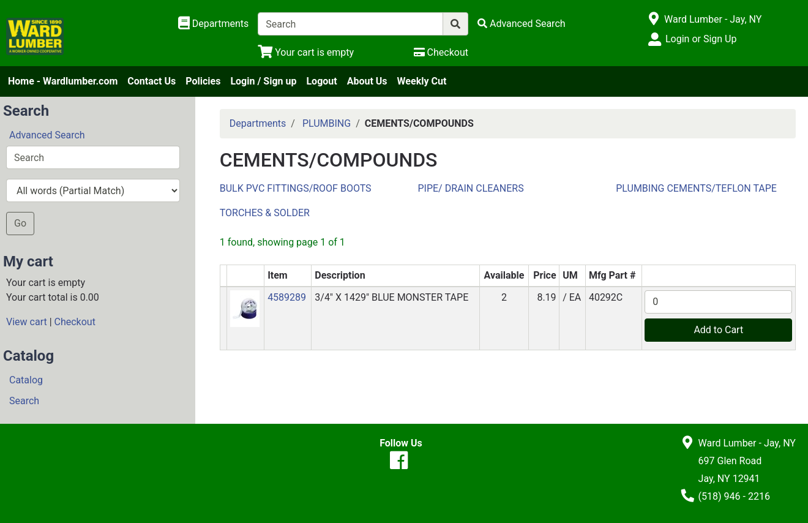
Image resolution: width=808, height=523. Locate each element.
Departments (258, 123)
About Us (367, 81)
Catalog (26, 380)
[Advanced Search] (521, 23)
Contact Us (151, 81)
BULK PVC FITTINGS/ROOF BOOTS (296, 188)
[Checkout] (441, 52)
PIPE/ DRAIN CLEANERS (470, 188)
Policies (202, 81)
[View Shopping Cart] (306, 52)
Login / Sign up (263, 81)
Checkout (74, 322)
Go (20, 223)
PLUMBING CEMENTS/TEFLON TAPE (696, 188)
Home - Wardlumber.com (63, 81)
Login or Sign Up (700, 39)
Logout (321, 81)
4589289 (286, 297)
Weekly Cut (422, 81)
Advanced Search (47, 135)
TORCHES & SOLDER (265, 213)
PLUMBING (326, 123)
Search (24, 401)
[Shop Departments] (213, 24)
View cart (26, 322)
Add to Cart (718, 330)
